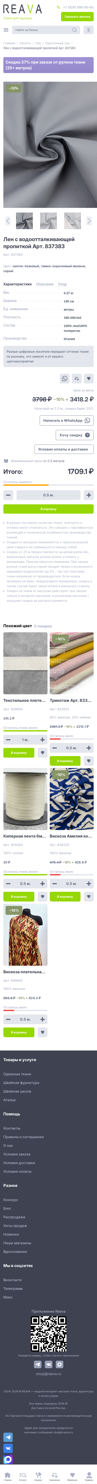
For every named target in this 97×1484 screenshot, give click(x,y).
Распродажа (14, 1217)
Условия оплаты (17, 1171)
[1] (24, 221)
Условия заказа (16, 1154)
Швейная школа (17, 1091)
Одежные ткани (17, 1074)
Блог (7, 1208)
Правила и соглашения (23, 1137)
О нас (8, 1145)
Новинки (11, 1234)
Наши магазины (17, 1243)
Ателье (9, 1100)
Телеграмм (13, 1288)
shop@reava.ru (48, 1374)
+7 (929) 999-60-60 (78, 7)
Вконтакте (12, 1280)
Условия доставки (19, 1163)
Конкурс (10, 1200)
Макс (8, 1297)
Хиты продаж (15, 1225)
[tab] (17, 284)
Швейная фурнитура (21, 1082)
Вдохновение (15, 1251)
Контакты (11, 1128)
